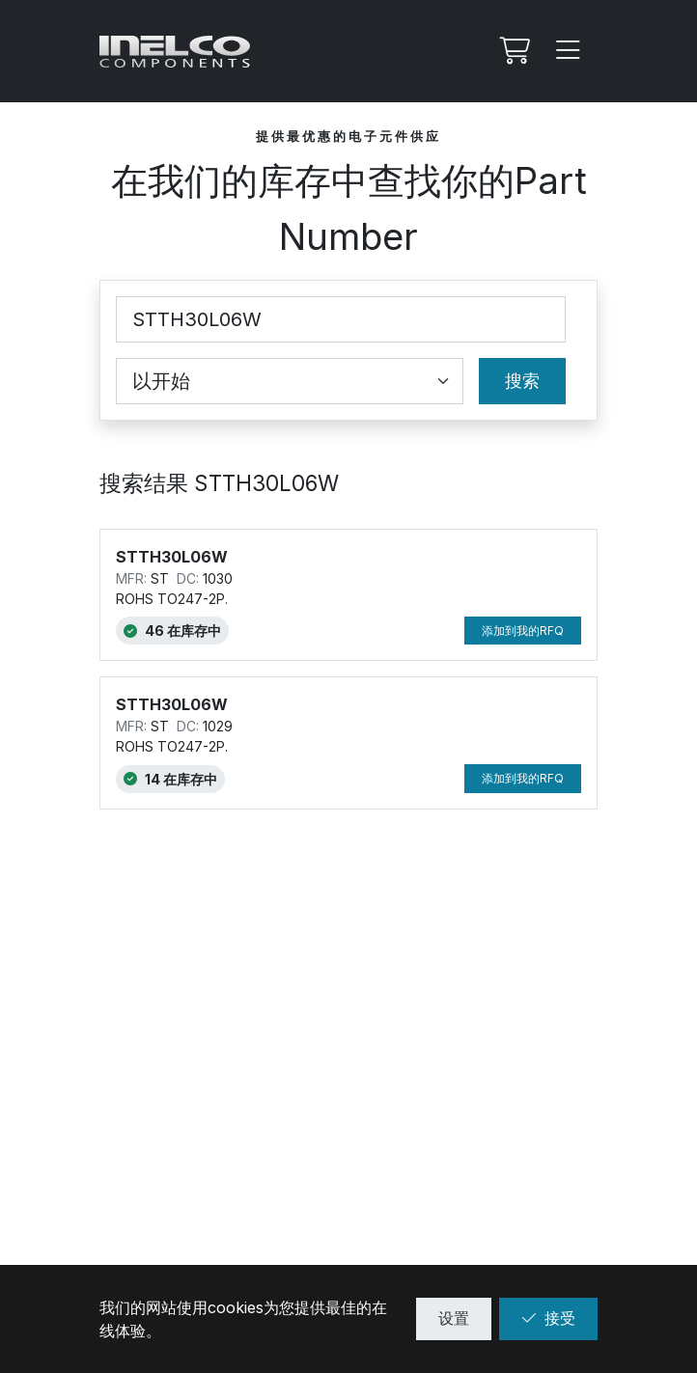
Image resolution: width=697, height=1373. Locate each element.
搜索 (522, 381)
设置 (453, 1318)
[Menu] (569, 51)
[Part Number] (341, 319)
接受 (548, 1318)
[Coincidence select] (289, 381)
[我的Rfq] (513, 51)
